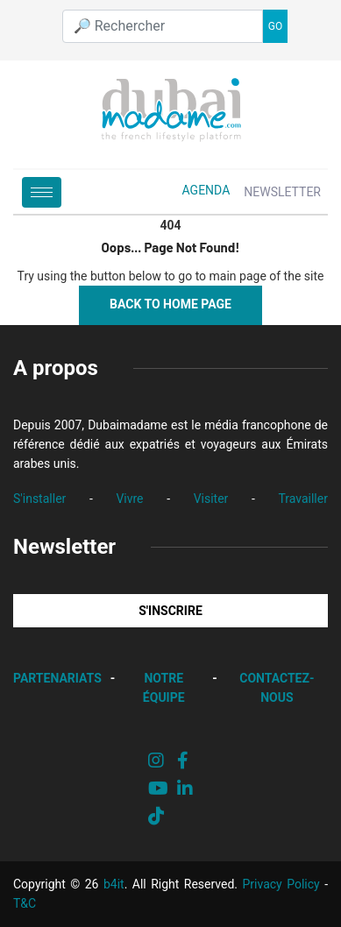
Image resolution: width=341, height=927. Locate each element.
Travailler (303, 499)
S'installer (39, 499)
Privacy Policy (281, 884)
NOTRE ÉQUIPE (164, 687)
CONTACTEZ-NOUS (276, 687)
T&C (24, 903)
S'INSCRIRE (170, 611)
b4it (113, 884)
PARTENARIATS (57, 678)
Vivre (129, 499)
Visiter (211, 499)
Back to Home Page (170, 304)
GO (275, 26)
